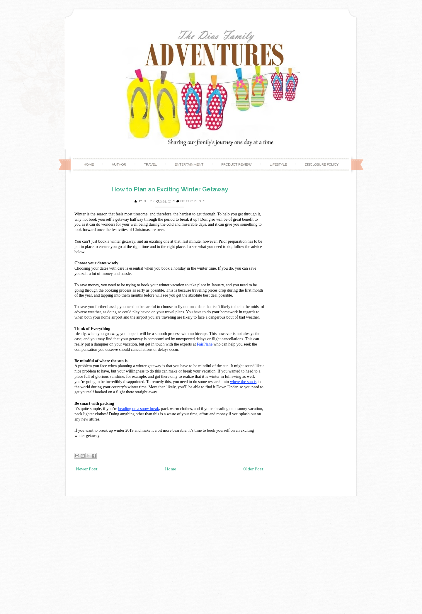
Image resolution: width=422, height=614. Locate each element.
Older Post (253, 469)
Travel (150, 164)
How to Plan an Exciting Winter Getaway (169, 189)
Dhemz (149, 201)
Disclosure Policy (321, 164)
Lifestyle (278, 164)
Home (89, 164)
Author (119, 164)
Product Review (236, 164)
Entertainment (189, 164)
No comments (192, 201)
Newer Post (87, 469)
